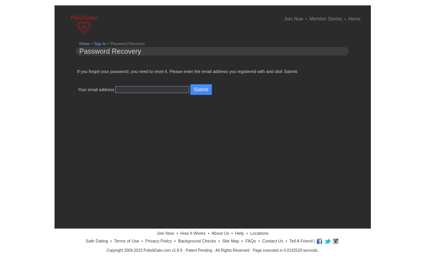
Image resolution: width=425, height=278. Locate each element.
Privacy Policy (158, 241)
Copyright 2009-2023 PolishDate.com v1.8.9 (144, 250)
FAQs (250, 241)
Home (354, 19)
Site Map (230, 241)
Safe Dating (97, 241)
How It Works (192, 233)
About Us (220, 233)
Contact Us (272, 241)
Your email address (96, 89)
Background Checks (197, 241)
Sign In (100, 44)
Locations (259, 233)
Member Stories (325, 19)
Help (239, 233)
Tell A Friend (300, 241)
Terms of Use (126, 241)
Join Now (293, 19)
